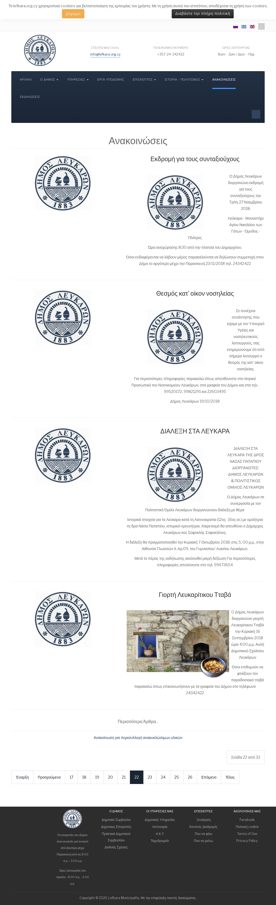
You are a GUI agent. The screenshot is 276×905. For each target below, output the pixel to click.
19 (97, 777)
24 (163, 777)
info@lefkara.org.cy (105, 54)
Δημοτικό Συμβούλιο (116, 820)
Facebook (247, 820)
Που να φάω (203, 834)
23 (150, 777)
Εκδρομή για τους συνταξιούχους (194, 159)
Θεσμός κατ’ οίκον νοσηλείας (195, 293)
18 (84, 777)
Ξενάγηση (203, 820)
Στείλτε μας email (105, 48)
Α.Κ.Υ (160, 834)
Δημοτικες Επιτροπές (116, 827)
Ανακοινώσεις (224, 79)
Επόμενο (208, 777)
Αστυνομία (159, 827)
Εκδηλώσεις (30, 97)
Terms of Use (247, 834)
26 (190, 777)
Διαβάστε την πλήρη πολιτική (202, 13)
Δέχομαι (73, 13)
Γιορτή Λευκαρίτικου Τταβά (195, 595)
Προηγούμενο (49, 777)
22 (136, 777)
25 (176, 777)
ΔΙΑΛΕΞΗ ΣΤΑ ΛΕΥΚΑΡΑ (195, 431)
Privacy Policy (247, 841)
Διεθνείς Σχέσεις (116, 847)
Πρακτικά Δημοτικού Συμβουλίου (116, 837)
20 (110, 777)
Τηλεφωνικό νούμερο (170, 48)
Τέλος (230, 777)
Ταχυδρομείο (160, 841)
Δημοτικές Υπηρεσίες (160, 820)
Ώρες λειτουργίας (236, 48)
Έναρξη (22, 777)
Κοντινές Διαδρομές (203, 827)
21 (124, 777)
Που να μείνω (203, 841)
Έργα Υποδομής (110, 79)
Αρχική (26, 79)
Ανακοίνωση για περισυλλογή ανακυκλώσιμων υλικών (138, 737)
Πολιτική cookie (247, 827)
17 (71, 777)
